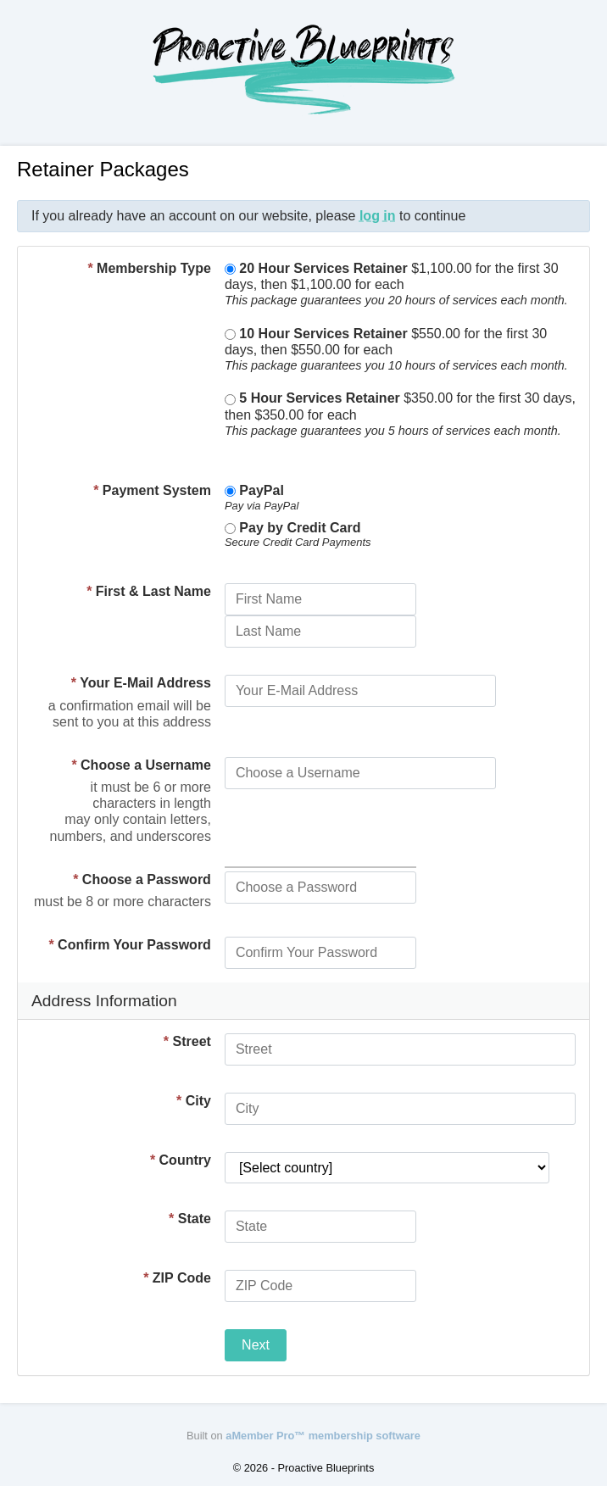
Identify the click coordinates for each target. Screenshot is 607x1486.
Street (187, 1041)
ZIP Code (177, 1278)
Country (180, 1160)
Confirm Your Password (129, 945)
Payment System (152, 490)
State (190, 1218)
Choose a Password (142, 879)
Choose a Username (141, 765)
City (193, 1101)
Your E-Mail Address (141, 683)
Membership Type (149, 268)
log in (377, 216)
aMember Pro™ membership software (323, 1435)
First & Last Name (148, 591)
